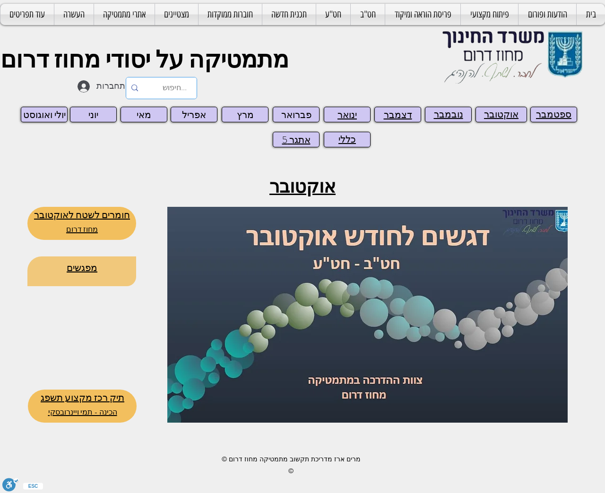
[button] (422, 14)
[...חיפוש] (174, 88)
